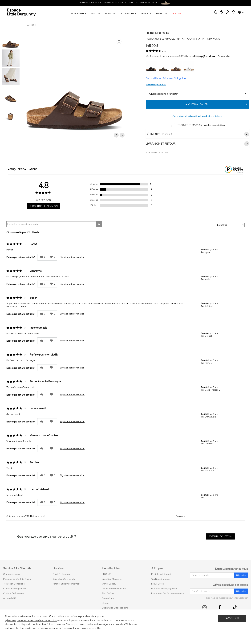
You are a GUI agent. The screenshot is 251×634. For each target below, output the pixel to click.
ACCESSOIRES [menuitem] (128, 13)
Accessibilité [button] (9, 598)
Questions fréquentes (14, 588)
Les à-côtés (157, 583)
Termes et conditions (14, 583)
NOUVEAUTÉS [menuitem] (78, 13)
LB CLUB (106, 574)
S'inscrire (241, 575)
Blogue (105, 603)
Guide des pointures (156, 84)
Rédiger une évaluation (43, 206)
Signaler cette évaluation (72, 257)
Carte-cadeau (109, 583)
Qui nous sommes (160, 579)
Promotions (108, 598)
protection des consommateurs (167, 593)
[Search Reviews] (54, 224)
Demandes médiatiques (114, 588)
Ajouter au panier (216, 104)
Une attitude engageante (164, 588)
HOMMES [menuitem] (110, 13)
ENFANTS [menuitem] (146, 13)
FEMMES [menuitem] (95, 13)
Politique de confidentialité (17, 579)
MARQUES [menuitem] (161, 13)
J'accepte (232, 618)
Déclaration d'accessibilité (115, 607)
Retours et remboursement (66, 583)
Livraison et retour (197, 143)
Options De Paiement (14, 593)
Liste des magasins (111, 579)
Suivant (180, 516)
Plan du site (108, 593)
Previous (116, 135)
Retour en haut (37, 516)
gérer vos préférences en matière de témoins (31, 620)
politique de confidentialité (33, 624)
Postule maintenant (161, 574)
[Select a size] (197, 94)
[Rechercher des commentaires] (99, 224)
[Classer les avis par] (230, 225)
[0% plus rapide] (52, 257)
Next (122, 135)
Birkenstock (157, 33)
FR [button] (240, 12)
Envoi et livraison (61, 574)
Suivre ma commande (64, 579)
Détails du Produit (197, 134)
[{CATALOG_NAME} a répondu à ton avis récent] (42, 257)
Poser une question (220, 536)
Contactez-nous (11, 574)
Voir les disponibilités (214, 125)
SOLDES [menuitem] (176, 13)
